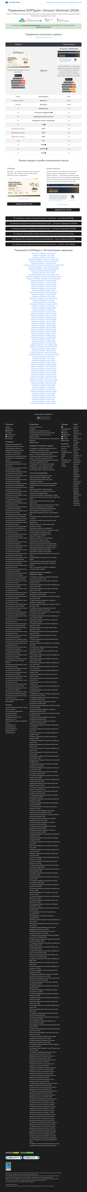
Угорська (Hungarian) (76, 458)
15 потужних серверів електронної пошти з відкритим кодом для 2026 (43, 1115)
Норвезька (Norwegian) (76, 475)
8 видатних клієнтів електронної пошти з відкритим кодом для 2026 (42, 1065)
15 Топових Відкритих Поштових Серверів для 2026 (44, 804)
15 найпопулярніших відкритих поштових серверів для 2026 (42, 601)
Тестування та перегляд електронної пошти (43, 520)
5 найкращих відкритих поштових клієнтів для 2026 (44, 660)
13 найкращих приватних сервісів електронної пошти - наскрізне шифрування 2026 (43, 223)
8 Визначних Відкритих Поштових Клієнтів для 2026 (44, 847)
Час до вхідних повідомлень (14, 711)
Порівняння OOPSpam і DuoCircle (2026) (43, 288)
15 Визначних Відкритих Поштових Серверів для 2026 (45, 843)
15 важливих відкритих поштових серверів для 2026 (44, 671)
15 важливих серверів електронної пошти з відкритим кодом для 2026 (43, 1107)
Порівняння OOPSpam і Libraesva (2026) (43, 325)
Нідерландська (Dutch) (77, 439)
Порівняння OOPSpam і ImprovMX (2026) (43, 320)
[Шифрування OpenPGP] (46, 149)
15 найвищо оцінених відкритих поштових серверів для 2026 (43, 593)
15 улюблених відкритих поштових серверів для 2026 (44, 663)
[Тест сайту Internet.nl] (18, 81)
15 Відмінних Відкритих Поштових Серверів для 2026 (44, 741)
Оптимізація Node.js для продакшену (41, 528)
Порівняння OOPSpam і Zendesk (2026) (43, 397)
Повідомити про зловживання (66, 461)
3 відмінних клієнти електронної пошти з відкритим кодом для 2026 (42, 1072)
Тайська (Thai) (77, 495)
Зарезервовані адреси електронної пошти (16, 722)
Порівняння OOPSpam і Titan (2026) (43, 386)
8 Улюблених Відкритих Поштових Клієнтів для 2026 (44, 995)
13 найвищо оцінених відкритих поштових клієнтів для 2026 (43, 722)
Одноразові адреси (11, 713)
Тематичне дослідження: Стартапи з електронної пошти (45, 554)
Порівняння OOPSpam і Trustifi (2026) (43, 388)
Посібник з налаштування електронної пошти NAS (13, 453)
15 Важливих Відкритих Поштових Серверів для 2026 (44, 780)
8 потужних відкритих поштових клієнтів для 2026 (43, 683)
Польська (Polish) (76, 478)
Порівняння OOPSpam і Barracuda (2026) (43, 271)
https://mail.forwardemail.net (43, 27)
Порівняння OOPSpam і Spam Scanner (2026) (43, 380)
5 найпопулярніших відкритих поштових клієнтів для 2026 (45, 605)
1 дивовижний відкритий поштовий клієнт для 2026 (44, 652)
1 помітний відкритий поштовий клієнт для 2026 (45, 644)
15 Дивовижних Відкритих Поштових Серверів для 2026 (44, 757)
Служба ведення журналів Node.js (40, 542)
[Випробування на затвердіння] (18, 78)
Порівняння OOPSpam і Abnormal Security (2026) (43, 259)
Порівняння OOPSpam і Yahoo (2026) (43, 394)
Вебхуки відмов (34, 437)
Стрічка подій (65, 446)
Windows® (8, 429)
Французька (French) (76, 449)
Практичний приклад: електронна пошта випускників (42, 502)
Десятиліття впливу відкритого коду (41, 476)
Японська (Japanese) (76, 468)
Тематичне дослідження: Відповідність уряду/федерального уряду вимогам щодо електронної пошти (45, 497)
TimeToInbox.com (10, 727)
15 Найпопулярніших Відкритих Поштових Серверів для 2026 (43, 819)
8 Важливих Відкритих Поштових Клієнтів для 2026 (44, 893)
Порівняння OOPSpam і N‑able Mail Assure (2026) (43, 355)
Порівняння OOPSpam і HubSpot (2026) (43, 318)
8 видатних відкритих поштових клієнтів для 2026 (43, 737)
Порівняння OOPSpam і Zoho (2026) (43, 399)
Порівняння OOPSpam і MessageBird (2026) (43, 345)
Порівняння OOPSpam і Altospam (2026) (43, 263)
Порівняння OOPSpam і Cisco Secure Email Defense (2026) (43, 277)
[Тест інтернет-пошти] (31, 1157)
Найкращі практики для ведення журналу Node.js (42, 486)
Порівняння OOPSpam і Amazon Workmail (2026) (44, 267)
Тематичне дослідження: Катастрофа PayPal (43, 544)
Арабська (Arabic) (76, 427)
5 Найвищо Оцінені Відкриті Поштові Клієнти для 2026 (45, 1049)
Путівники (9, 442)
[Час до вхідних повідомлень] (44, 125)
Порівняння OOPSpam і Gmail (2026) (43, 306)
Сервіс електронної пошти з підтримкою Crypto (44, 530)
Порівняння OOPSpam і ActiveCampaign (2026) (43, 261)
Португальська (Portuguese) (77, 482)
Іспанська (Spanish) (76, 489)
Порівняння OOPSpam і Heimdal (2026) (43, 312)
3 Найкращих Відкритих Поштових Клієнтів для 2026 (44, 800)
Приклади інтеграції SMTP (13, 444)
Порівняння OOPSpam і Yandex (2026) (43, 395)
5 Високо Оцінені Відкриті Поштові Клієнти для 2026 (44, 924)
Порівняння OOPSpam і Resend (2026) (43, 368)
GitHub (64, 433)
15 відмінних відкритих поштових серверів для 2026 (44, 632)
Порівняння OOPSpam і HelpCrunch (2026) (43, 316)
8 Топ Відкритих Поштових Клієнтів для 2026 (42, 917)
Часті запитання (43, 418)
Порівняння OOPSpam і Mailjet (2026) (43, 339)
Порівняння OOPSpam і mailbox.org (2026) (43, 403)
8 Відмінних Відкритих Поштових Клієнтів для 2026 (44, 745)
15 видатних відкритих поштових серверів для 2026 (44, 625)
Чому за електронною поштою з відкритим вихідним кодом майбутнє (43, 568)
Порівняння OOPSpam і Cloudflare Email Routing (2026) (43, 279)
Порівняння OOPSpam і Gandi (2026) (43, 302)
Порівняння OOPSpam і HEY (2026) (43, 310)
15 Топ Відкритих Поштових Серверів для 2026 (42, 913)
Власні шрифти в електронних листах (41, 511)
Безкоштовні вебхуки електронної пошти (42, 433)
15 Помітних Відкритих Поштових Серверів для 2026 (44, 749)
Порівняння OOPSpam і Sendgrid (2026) (43, 374)
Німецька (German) (75, 453)
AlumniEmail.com (10, 725)
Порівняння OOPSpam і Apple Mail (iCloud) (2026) (43, 269)
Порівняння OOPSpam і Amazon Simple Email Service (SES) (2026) (43, 265)
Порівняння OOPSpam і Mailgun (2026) (43, 335)
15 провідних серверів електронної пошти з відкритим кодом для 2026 (43, 1053)
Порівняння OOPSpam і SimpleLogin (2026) (43, 376)
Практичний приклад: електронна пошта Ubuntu (44, 505)
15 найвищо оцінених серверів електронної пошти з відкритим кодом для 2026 (43, 1140)
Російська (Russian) (76, 485)
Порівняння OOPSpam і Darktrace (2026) (43, 284)
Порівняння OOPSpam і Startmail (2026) (43, 384)
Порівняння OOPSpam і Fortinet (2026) (43, 296)
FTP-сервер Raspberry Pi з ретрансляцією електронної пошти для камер (16, 464)
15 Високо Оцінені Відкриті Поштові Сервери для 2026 (45, 921)
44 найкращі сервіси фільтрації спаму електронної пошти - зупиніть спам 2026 (43, 244)
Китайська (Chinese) (76, 431)
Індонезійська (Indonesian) (77, 461)
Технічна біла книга (36, 427)
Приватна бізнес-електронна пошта (16, 707)
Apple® (7, 427)
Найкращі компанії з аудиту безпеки (41, 489)
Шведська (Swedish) (76, 492)
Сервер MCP (33, 522)
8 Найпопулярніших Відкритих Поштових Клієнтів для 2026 (42, 823)
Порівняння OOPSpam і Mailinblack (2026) (43, 337)
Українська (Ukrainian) (76, 501)
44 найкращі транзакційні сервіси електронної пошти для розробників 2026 (43, 234)
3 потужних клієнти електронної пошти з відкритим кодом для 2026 (42, 1119)
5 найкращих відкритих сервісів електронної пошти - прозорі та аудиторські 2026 (43, 229)
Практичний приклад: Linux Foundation (41, 507)
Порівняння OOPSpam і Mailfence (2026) (43, 333)
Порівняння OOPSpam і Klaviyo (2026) (43, 323)
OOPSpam (18, 52)
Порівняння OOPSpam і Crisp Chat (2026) (43, 281)
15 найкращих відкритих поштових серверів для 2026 (44, 586)
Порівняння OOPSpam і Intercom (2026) (43, 321)
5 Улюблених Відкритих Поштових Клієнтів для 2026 (44, 776)
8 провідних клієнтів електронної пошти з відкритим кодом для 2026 (42, 1057)
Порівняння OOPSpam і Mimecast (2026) (43, 351)
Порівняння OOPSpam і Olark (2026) (43, 357)
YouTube (64, 439)
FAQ (80, 2)
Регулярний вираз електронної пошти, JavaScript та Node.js (44, 517)
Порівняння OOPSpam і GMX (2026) (43, 300)
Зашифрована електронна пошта (56, 2)
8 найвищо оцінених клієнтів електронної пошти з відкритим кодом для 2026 (44, 1144)
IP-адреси (33, 429)
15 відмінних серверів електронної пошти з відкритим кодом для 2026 (43, 1069)
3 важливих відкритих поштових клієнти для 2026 (43, 675)
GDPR (63, 456)
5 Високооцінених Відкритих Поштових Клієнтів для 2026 (44, 815)
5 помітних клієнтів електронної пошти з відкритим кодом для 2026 (42, 1080)
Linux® (8, 433)
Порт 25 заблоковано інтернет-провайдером (15, 700)
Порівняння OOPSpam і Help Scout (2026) (43, 314)
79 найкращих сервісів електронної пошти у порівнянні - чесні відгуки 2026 (43, 218)
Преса (63, 464)
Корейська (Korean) (76, 472)
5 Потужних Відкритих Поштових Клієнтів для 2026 (44, 1010)
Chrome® (9, 437)
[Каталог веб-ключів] (45, 153)
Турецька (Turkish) (75, 497)
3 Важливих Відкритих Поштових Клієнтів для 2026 (44, 784)
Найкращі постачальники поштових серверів (43, 483)
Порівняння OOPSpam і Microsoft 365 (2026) (43, 347)
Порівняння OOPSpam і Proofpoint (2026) (43, 364)
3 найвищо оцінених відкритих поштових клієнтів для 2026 (45, 597)
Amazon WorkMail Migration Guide (40, 478)
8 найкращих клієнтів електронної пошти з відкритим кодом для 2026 (43, 1127)
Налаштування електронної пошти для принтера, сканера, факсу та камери (16, 458)
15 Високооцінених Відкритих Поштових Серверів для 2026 (42, 811)
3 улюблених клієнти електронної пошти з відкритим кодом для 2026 (42, 1104)
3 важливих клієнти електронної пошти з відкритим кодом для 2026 (42, 1111)
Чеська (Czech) (77, 433)
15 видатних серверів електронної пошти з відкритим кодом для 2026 (43, 1061)
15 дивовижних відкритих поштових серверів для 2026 (44, 648)
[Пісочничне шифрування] (51, 113)
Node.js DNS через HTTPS (37, 536)
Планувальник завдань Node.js (39, 540)
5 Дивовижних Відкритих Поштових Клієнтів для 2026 (45, 870)
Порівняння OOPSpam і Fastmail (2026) (43, 294)
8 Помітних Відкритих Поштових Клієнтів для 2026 (43, 753)
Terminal (9, 439)
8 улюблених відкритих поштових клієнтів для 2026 (44, 667)
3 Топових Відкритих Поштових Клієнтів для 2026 (43, 808)
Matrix (64, 437)
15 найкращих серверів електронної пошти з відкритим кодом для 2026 (43, 1092)
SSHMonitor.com (10, 731)
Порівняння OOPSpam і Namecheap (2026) (43, 353)
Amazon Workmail (69, 48)
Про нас (63, 448)
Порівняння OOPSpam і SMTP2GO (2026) (43, 372)
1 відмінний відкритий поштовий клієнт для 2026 (43, 636)
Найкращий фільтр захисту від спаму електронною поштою (41, 480)
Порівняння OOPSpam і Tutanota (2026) (43, 390)
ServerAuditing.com (11, 729)
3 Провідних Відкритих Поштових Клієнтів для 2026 (44, 839)
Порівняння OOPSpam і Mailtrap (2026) (43, 341)
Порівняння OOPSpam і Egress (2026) (43, 290)
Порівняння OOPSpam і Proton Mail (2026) (43, 366)
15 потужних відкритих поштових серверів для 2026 (44, 679)
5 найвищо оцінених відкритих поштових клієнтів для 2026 (45, 613)
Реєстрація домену (11, 715)
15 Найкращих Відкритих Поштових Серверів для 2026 (44, 765)
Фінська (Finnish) (75, 446)
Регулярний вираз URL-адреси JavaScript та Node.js (43, 564)
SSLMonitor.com (10, 733)
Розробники (34, 424)
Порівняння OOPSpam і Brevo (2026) (43, 273)
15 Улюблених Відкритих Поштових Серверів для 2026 (43, 773)
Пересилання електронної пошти (31, 25)
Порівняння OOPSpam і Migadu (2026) (43, 349)
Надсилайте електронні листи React (41, 552)
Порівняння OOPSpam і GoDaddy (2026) (43, 308)
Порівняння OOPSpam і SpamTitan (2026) (43, 382)
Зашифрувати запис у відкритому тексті (13, 718)
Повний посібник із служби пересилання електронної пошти (42, 525)
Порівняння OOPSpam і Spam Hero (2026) (43, 378)
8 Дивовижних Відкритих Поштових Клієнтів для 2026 (45, 761)
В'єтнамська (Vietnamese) (76, 504)
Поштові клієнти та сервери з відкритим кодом (41, 573)
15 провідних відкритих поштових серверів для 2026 (44, 617)
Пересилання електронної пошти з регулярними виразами (44, 440)
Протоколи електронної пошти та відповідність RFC (44, 514)
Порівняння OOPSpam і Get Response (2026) (43, 304)
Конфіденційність (72, 2)
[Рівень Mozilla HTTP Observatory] (18, 85)
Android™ (9, 431)
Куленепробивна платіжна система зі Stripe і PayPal (43, 558)
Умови (63, 454)
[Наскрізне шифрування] (45, 145)
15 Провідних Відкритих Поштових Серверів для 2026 (45, 835)
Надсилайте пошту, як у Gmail (14, 450)
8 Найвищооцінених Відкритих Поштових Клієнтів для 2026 (42, 831)
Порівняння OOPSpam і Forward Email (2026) (43, 298)
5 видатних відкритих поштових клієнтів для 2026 (43, 628)
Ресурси (8, 705)
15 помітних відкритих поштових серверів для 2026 (44, 640)
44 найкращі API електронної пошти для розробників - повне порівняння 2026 (43, 239)
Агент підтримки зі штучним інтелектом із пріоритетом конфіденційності (42, 492)
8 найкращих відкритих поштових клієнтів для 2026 (44, 582)
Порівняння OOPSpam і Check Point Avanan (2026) (43, 275)
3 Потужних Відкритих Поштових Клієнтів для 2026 (44, 792)
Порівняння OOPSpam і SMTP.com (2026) (43, 370)
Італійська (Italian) (76, 465)
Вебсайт (18, 75)
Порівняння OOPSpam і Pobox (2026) (43, 358)
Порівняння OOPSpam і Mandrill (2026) (43, 343)
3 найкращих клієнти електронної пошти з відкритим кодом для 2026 (43, 1096)
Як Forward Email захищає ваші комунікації (43, 561)
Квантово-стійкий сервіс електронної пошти (43, 546)
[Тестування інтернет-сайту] (13, 1157)
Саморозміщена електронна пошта (40, 435)
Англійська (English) (76, 443)
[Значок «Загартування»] (8, 1166)
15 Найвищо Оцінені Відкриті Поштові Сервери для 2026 (44, 936)
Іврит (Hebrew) (77, 456)
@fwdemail (65, 435)
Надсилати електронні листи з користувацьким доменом (14, 447)
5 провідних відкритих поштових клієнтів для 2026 (43, 621)
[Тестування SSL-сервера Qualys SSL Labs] (18, 87)
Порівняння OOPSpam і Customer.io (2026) (43, 283)
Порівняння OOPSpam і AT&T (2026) (43, 257)
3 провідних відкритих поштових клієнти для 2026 (44, 730)
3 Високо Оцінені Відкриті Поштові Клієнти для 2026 (44, 1033)
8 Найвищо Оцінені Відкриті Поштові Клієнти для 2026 (45, 940)
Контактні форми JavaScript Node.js (40, 534)
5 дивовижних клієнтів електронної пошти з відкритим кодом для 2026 (43, 1088)
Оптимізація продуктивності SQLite (40, 550)
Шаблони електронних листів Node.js (41, 538)
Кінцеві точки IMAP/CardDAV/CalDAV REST (43, 509)
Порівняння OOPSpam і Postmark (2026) (43, 362)
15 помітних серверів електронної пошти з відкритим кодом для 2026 (43, 1076)
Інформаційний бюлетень (66, 429)
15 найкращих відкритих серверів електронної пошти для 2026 (44, 578)
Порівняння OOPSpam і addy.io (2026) (43, 401)
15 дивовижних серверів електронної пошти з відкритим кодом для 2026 (44, 1084)
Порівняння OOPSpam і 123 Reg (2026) (43, 253)
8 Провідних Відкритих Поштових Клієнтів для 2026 (44, 948)
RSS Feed (65, 441)
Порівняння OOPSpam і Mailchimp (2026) (43, 329)
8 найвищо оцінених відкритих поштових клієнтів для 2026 (45, 706)
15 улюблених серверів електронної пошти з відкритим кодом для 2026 (43, 1100)
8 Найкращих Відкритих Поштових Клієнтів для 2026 (44, 769)
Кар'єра (63, 466)
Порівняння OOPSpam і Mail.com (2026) (43, 327)
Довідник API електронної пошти (40, 431)
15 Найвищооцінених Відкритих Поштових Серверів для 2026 (43, 827)
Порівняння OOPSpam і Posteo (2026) (43, 360)
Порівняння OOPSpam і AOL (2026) (43, 255)
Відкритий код (34, 442)
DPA (62, 458)
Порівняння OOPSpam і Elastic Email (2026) (43, 292)
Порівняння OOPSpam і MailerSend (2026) (43, 331)
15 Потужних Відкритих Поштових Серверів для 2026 (44, 788)
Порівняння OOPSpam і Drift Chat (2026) (43, 286)
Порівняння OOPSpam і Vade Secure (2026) (43, 392)
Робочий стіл (10, 435)
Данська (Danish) (75, 436)
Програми (9, 424)
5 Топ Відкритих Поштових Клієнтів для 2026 (45, 1026)
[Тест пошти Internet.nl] (18, 83)
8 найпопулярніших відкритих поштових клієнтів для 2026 (45, 714)
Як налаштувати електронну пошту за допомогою (16, 469)
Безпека (63, 450)
